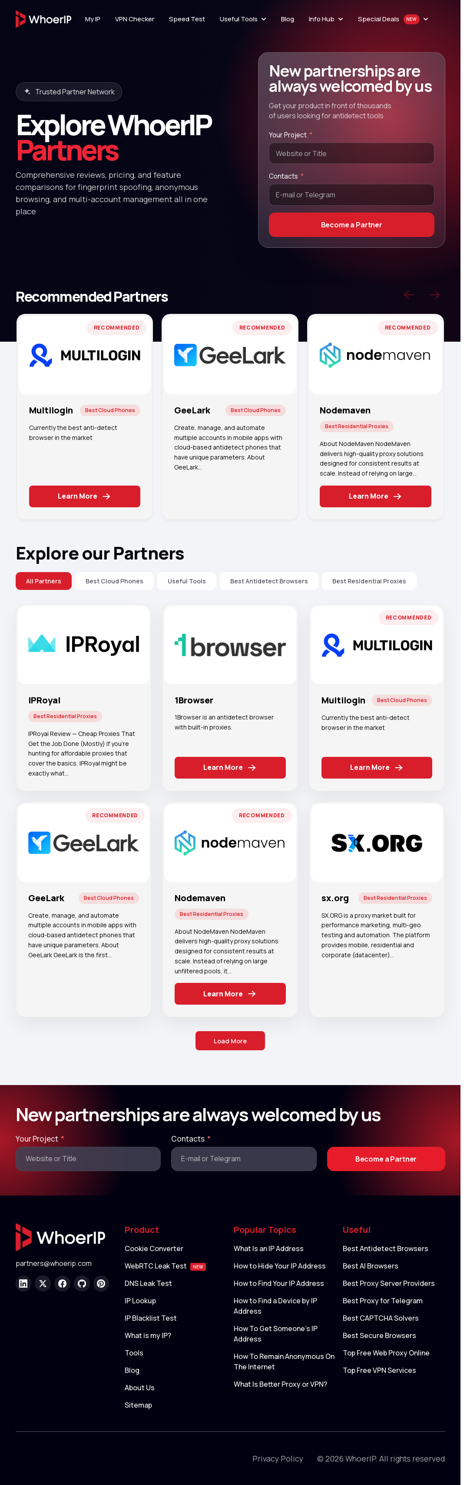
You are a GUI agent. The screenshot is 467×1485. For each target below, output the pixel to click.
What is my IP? (148, 1337)
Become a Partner (351, 225)
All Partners (43, 581)
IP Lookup (140, 1302)
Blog (132, 1372)
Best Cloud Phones (114, 581)
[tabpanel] (85, 417)
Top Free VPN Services (379, 1372)
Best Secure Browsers (379, 1337)
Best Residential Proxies (369, 581)
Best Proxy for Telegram (383, 1302)
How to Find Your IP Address (279, 1285)
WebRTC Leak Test (165, 1267)
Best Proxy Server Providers (389, 1285)
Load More (230, 1041)
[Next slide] (434, 294)
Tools (134, 1354)
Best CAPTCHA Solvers (381, 1320)
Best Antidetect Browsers (269, 581)
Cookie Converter (154, 1250)
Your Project (288, 135)
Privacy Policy (277, 1460)
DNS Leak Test (148, 1285)
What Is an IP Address (269, 1250)
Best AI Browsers (370, 1267)
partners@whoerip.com (54, 1265)
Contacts (283, 176)
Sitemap (138, 1407)
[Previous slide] (408, 294)
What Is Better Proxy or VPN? (280, 1386)
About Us (140, 1389)
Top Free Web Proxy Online (386, 1354)
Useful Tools (187, 581)
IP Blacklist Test (151, 1320)
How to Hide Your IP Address (280, 1267)
